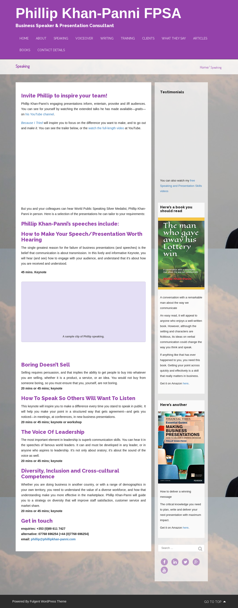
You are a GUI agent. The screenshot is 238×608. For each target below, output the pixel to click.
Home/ (205, 67)
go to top (215, 602)
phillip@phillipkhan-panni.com (53, 539)
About (41, 38)
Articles (200, 38)
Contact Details (51, 50)
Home (24, 38)
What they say (174, 38)
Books (25, 50)
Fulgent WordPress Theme (48, 601)
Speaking (61, 38)
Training (128, 38)
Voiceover (84, 38)
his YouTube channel (39, 114)
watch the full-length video (106, 128)
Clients (148, 38)
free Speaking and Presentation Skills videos (181, 186)
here (186, 383)
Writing (107, 38)
